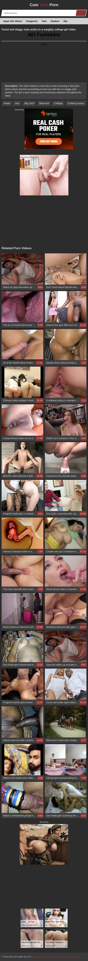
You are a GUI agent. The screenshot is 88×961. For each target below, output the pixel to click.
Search (81, 13)
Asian (7, 103)
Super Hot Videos (12, 21)
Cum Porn (44, 5)
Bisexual (44, 103)
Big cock (29, 103)
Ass (17, 103)
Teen (44, 21)
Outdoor (55, 21)
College (58, 103)
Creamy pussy (75, 103)
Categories (32, 21)
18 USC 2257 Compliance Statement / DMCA (60, 957)
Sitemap (35, 957)
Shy (65, 21)
